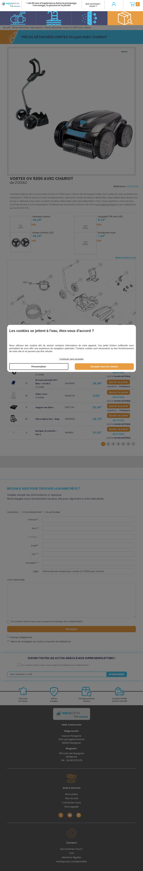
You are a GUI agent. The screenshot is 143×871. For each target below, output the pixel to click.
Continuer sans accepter (71, 359)
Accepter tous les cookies (104, 366)
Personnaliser (38, 366)
